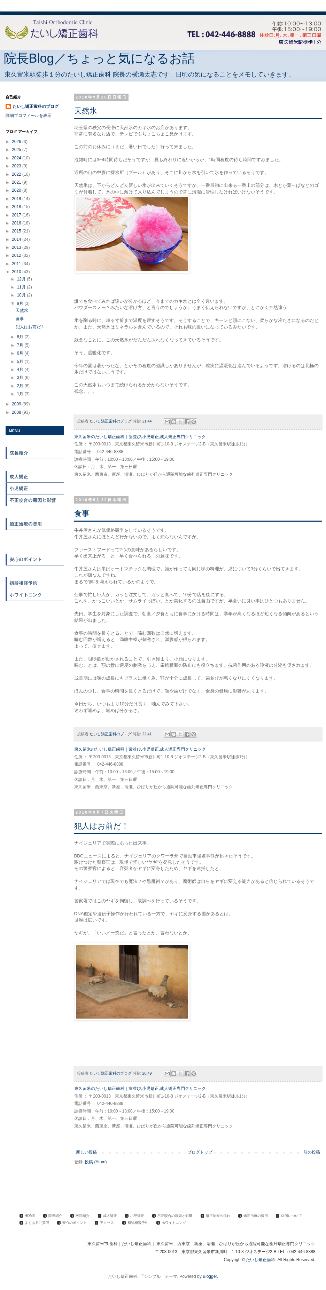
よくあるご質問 (37, 1223)
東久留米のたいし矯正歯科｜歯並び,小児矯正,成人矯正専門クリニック (140, 436)
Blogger (210, 1276)
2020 (17, 190)
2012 (17, 255)
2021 (17, 182)
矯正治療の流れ (35, 512)
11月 (22, 287)
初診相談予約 (35, 583)
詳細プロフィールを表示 (29, 115)
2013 (17, 247)
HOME (35, 441)
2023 (17, 166)
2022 (17, 174)
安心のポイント (35, 559)
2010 (17, 271)
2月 (20, 385)
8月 (20, 336)
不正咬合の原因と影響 (35, 500)
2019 (17, 198)
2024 (17, 158)
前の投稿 (311, 1152)
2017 (17, 215)
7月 (20, 345)
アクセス (35, 571)
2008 (17, 412)
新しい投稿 (86, 1152)
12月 (22, 279)
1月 (20, 393)
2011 (17, 263)
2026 (17, 141)
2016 (17, 223)
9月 (20, 303)
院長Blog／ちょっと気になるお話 (99, 58)
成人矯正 (35, 477)
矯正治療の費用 (35, 524)
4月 (20, 369)
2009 (17, 404)
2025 (17, 149)
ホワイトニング (35, 595)
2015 (17, 231)
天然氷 (85, 110)
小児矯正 (35, 488)
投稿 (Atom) (96, 1162)
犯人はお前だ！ (101, 826)
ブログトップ (199, 1152)
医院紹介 (35, 465)
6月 (20, 353)
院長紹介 (35, 453)
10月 (22, 295)
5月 (20, 361)
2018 (17, 206)
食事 (82, 513)
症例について (35, 536)
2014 (17, 239)
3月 (20, 377)
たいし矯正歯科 (260, 1259)
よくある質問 (35, 548)
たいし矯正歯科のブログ (36, 106)
